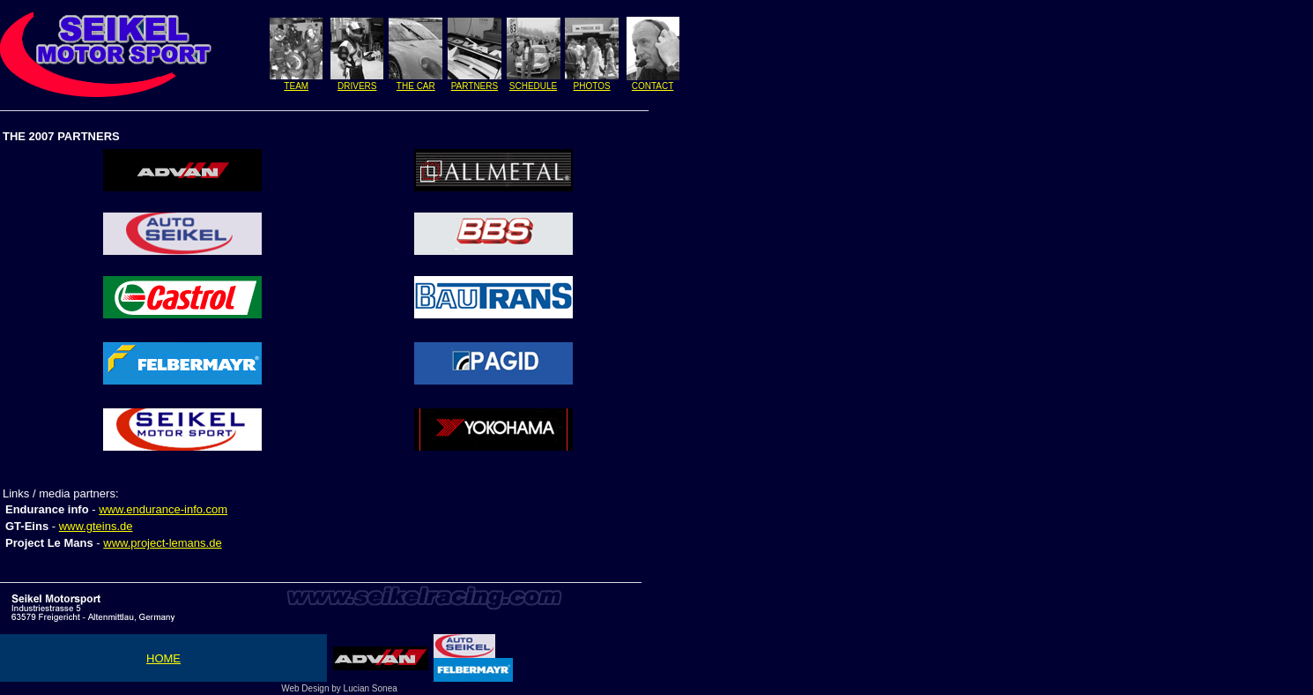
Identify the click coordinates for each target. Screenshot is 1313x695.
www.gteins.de (96, 526)
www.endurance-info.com (163, 509)
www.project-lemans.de (162, 542)
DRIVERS (357, 86)
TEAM (296, 86)
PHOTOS (592, 86)
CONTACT (653, 86)
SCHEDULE (533, 86)
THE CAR (416, 86)
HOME (163, 658)
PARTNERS (475, 86)
